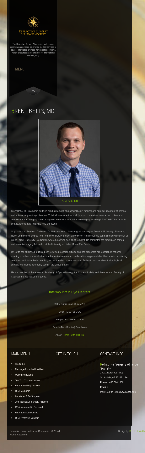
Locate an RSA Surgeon (27, 396)
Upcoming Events (24, 374)
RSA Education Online (26, 412)
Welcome (20, 364)
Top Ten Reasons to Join (27, 380)
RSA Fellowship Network (27, 385)
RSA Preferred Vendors (27, 418)
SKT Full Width (137, 431)
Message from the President (29, 369)
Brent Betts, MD (70, 201)
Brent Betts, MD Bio (73, 335)
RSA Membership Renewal (29, 407)
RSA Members (22, 391)
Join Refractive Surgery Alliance (31, 401)
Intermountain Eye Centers (69, 292)
